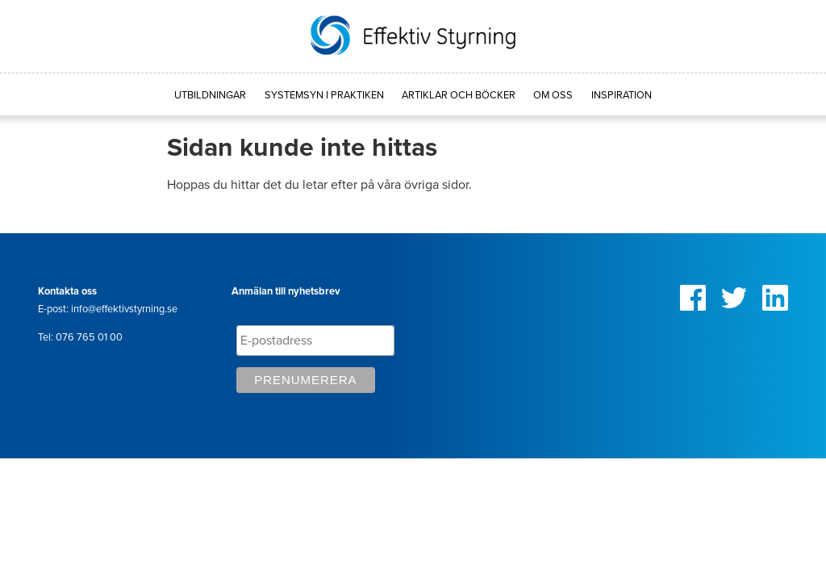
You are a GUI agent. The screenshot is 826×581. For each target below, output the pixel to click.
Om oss (553, 95)
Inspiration (621, 95)
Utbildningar (210, 95)
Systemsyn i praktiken (324, 95)
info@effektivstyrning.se (124, 309)
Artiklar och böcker (458, 95)
